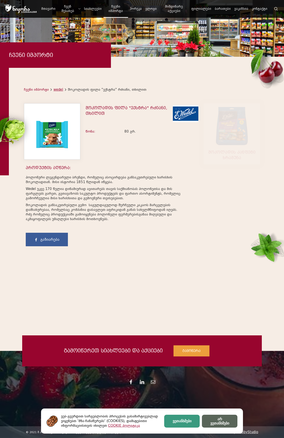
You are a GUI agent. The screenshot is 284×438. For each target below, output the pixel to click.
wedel (58, 90)
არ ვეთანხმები (219, 421)
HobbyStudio (247, 432)
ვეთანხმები (182, 421)
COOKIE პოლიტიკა (124, 426)
